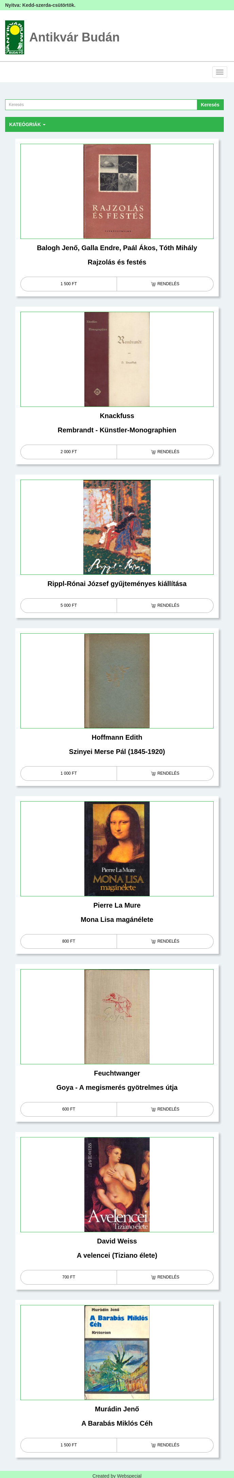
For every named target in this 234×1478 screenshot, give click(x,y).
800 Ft (68, 941)
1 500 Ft (69, 283)
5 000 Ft (69, 605)
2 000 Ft (69, 451)
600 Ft (68, 1109)
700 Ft (68, 1277)
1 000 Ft (69, 773)
